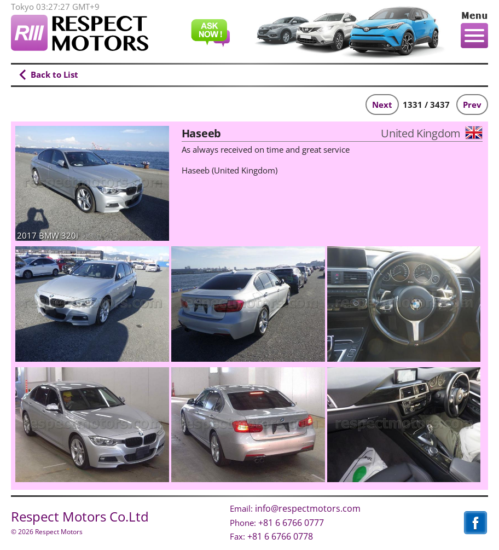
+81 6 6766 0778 (280, 536)
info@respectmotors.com (308, 508)
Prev (472, 104)
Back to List (54, 74)
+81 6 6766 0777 (291, 523)
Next (382, 104)
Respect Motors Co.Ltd (80, 516)
